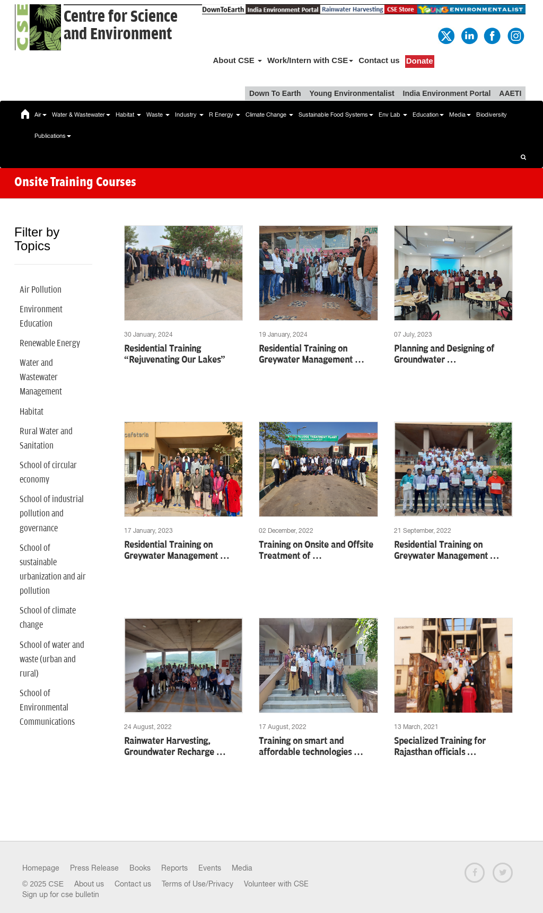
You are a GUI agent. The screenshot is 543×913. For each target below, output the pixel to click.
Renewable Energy (50, 343)
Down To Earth (275, 93)
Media (460, 114)
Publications (52, 136)
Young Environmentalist (352, 93)
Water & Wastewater (81, 114)
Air (40, 114)
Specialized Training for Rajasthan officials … (440, 747)
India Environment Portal (447, 93)
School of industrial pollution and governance (52, 513)
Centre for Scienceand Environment (121, 25)
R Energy (224, 114)
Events (209, 868)
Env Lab (393, 114)
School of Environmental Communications (47, 707)
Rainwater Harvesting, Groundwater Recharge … (175, 747)
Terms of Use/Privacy (197, 884)
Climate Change (269, 114)
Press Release (94, 868)
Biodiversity (491, 114)
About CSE (237, 60)
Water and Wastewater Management (41, 377)
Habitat (128, 114)
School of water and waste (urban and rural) (52, 659)
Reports (174, 868)
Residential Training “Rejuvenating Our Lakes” (174, 354)
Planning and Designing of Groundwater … (444, 354)
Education (428, 114)
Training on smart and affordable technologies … (311, 747)
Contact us (379, 60)
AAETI (510, 93)
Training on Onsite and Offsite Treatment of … (316, 550)
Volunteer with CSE (276, 884)
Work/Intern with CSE (310, 60)
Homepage (40, 868)
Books (140, 868)
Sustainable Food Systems (336, 114)
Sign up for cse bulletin (60, 894)
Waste (158, 114)
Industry (189, 114)
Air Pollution (41, 290)
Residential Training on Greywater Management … (311, 354)
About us (89, 884)
